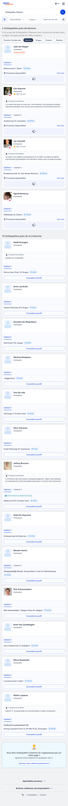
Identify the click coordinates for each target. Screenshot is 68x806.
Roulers (49, 40)
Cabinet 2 (18, 115)
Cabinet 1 (8, 62)
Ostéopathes (32, 795)
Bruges (38, 40)
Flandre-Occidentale (12, 40)
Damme (28, 40)
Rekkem (59, 40)
